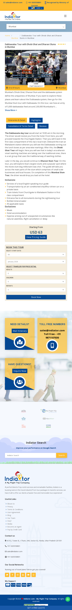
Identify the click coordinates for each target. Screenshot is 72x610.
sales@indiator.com (14, 2)
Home (7, 35)
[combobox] (36, 26)
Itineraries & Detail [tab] (16, 120)
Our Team (11, 518)
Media (9, 524)
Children (9, 278)
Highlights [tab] (36, 120)
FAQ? (9, 521)
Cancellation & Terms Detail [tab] (20, 126)
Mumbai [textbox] (12, 26)
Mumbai (14, 38)
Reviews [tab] (43, 126)
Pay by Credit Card (14, 529)
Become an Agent (14, 527)
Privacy (10, 506)
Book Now (36, 297)
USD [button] (38, 8)
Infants (9, 286)
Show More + (11, 110)
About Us (11, 504)
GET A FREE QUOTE (36, 608)
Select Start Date (13, 251)
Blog (9, 515)
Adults (9, 269)
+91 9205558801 (34, 2)
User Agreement (13, 512)
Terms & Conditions (15, 509)
